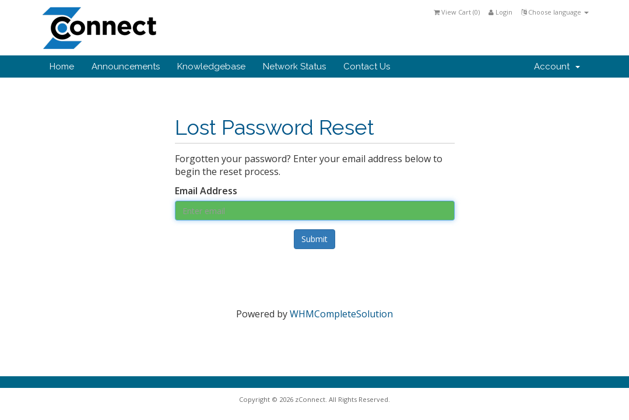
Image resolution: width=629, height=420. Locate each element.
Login (500, 12)
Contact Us (366, 66)
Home (62, 66)
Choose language (555, 12)
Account (557, 66)
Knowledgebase (211, 66)
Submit (314, 238)
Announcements (126, 66)
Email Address (206, 190)
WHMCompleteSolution (341, 313)
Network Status (294, 66)
